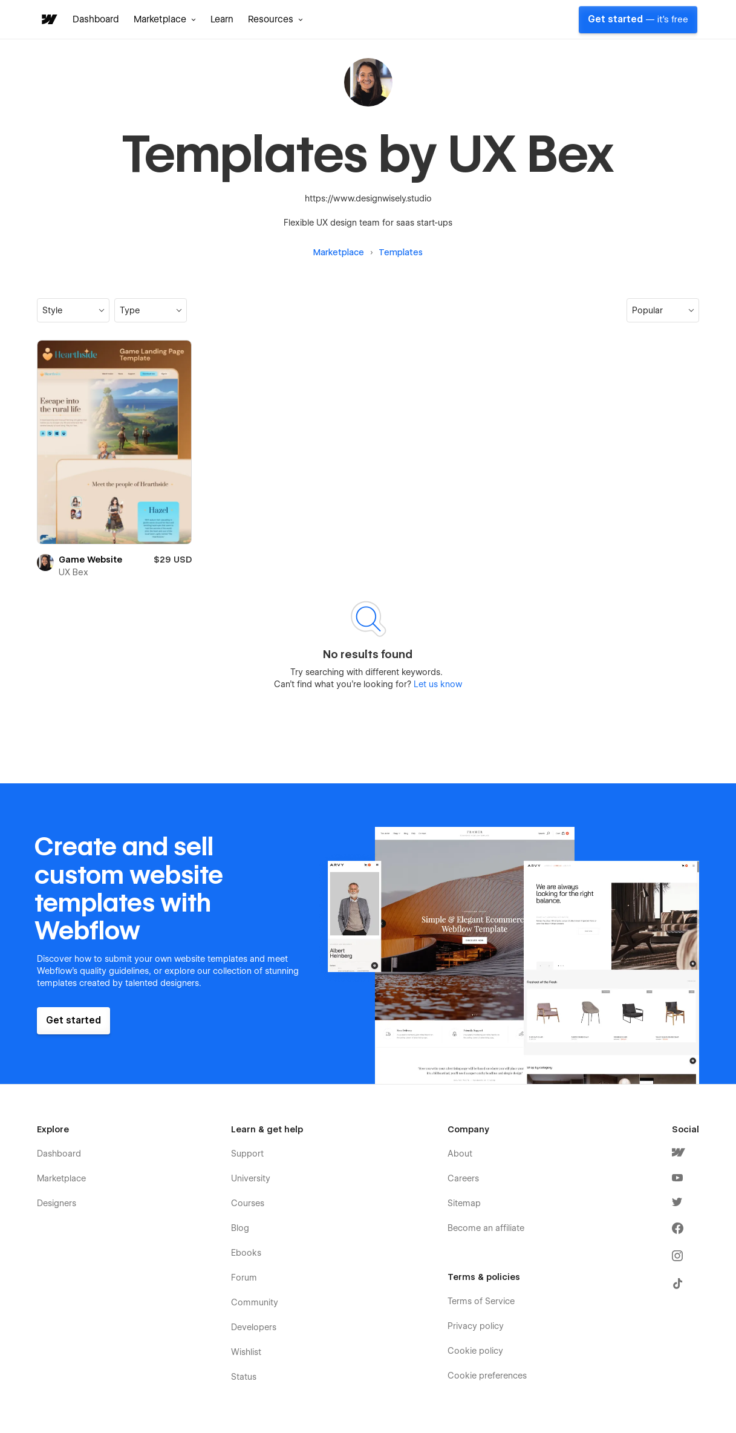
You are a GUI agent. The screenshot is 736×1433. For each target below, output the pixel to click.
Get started (638, 19)
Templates (401, 252)
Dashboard (96, 19)
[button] (165, 19)
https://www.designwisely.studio (368, 198)
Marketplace (338, 252)
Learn (221, 19)
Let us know (436, 684)
